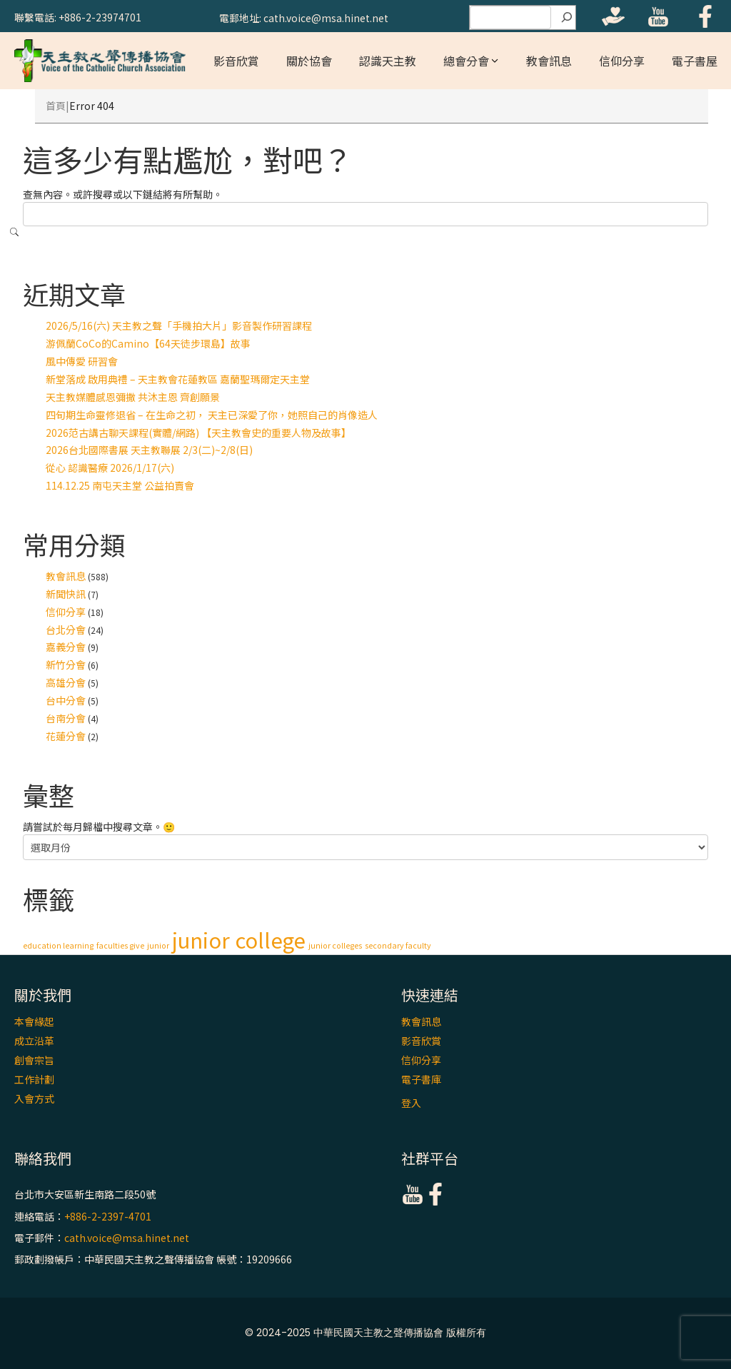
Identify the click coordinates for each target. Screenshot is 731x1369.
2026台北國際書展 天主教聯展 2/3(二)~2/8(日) (149, 450)
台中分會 (66, 700)
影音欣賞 (236, 60)
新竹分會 (66, 664)
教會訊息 (549, 60)
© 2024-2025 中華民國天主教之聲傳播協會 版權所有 (365, 1332)
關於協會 (309, 60)
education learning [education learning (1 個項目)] (58, 945)
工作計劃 (34, 1079)
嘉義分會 (66, 647)
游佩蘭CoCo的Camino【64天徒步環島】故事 (148, 343)
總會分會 (466, 60)
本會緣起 (34, 1021)
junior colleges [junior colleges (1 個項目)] (335, 945)
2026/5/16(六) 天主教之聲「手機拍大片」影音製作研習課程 (179, 325)
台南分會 (66, 718)
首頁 (56, 105)
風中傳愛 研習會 (82, 361)
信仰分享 (622, 60)
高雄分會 (66, 682)
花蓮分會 (66, 736)
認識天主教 (387, 60)
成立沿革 (34, 1041)
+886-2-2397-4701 (107, 1216)
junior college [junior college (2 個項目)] (239, 939)
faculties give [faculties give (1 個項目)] (120, 945)
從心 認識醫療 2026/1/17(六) (110, 467)
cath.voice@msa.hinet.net (126, 1238)
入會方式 (34, 1098)
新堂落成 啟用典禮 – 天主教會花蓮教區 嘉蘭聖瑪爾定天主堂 (178, 379)
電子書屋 (694, 60)
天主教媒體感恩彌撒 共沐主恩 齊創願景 (133, 397)
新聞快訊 (66, 594)
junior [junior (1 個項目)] (158, 945)
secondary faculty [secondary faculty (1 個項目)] (398, 945)
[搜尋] (566, 18)
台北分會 (66, 629)
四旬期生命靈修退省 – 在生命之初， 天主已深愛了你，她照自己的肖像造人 (212, 415)
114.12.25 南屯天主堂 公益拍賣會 (120, 485)
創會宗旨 (34, 1060)
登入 (411, 1103)
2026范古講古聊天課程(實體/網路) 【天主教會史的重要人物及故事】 (198, 432)
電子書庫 (421, 1079)
